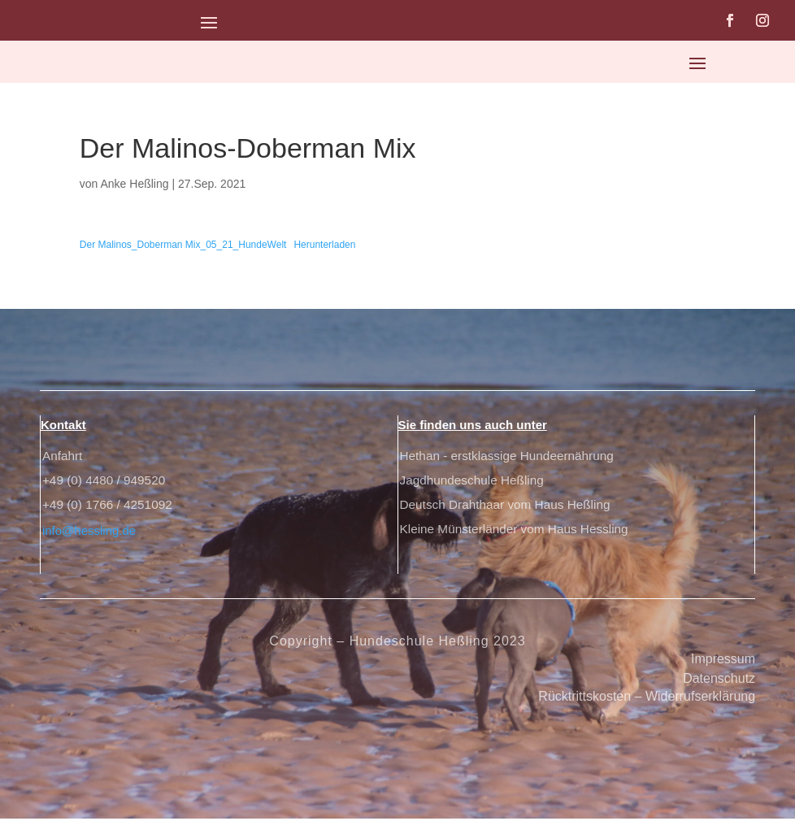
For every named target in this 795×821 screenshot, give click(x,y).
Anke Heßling (135, 183)
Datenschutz (719, 681)
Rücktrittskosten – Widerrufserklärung (646, 699)
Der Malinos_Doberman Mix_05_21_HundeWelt (183, 244)
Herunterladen (324, 244)
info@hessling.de (89, 533)
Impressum (723, 661)
